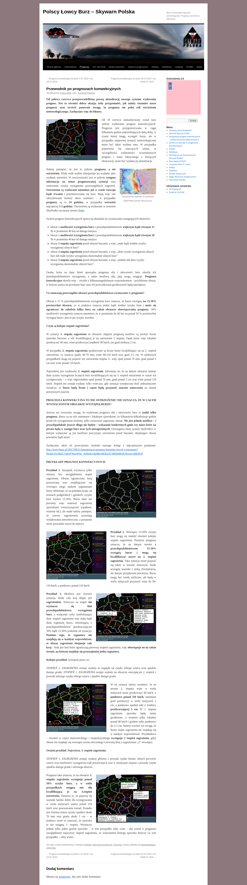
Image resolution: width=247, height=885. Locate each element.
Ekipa (199, 67)
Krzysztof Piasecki (86, 93)
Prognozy (84, 67)
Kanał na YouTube (176, 192)
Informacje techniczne (102, 845)
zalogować (64, 876)
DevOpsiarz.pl (175, 189)
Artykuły (179, 67)
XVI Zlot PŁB (98, 67)
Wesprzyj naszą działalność (180, 130)
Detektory (167, 67)
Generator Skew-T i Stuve (180, 164)
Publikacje (173, 152)
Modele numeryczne (177, 173)
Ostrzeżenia (70, 67)
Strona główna (54, 67)
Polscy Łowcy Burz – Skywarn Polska (89, 11)
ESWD (189, 67)
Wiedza (172, 149)
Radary (155, 67)
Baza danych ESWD (177, 161)
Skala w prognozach (138, 67)
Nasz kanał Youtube (177, 180)
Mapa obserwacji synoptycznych (182, 177)
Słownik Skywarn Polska (179, 133)
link (81, 210)
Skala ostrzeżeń (117, 67)
